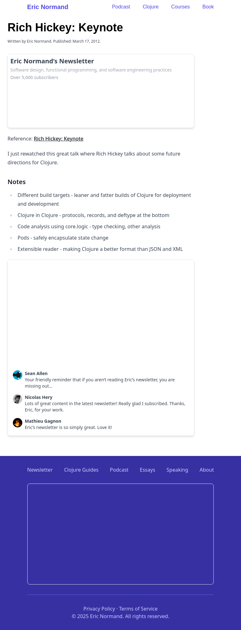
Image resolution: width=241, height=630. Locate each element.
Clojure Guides (81, 469)
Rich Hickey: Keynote (58, 138)
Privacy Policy (99, 608)
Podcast (121, 6)
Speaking (177, 469)
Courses (180, 6)
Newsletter (40, 469)
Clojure (151, 6)
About (207, 469)
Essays (147, 469)
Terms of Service (138, 608)
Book (208, 6)
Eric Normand (47, 6)
